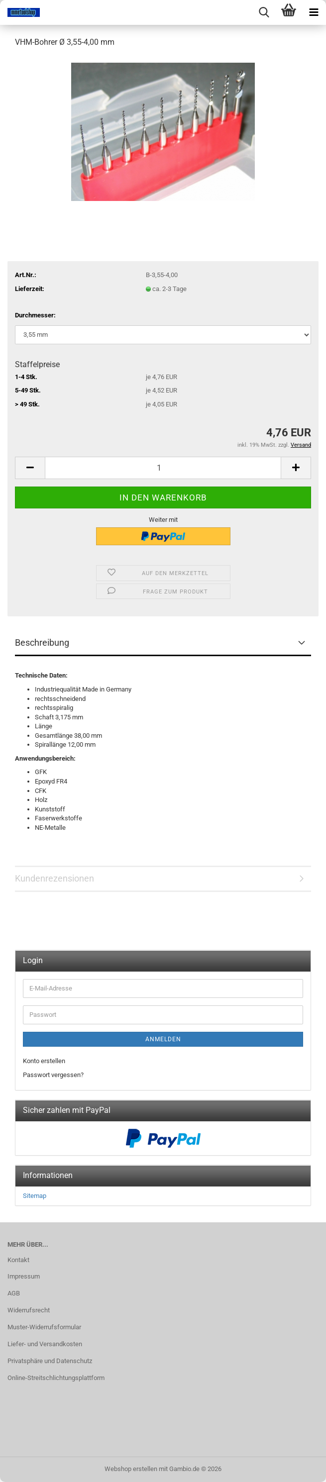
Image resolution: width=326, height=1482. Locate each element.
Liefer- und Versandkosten (44, 1344)
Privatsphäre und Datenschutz (49, 1361)
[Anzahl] (163, 468)
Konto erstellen (44, 1061)
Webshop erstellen (131, 1469)
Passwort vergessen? (53, 1075)
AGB (13, 1293)
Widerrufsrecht (28, 1310)
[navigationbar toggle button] (313, 12)
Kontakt (18, 1260)
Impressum (23, 1276)
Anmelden (163, 1039)
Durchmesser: (35, 315)
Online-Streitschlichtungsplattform (56, 1378)
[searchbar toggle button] (263, 12)
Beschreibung (42, 642)
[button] (30, 468)
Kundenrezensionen (54, 878)
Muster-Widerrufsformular (44, 1327)
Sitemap (34, 1195)
